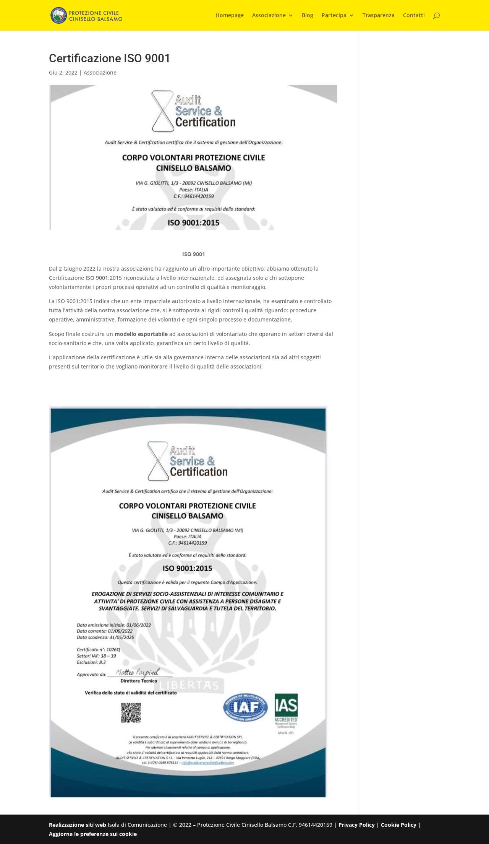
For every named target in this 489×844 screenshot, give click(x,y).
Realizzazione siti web (77, 824)
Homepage (229, 16)
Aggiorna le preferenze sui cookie (93, 834)
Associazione (269, 16)
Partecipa (334, 16)
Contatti (414, 16)
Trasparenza (379, 16)
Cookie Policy (398, 824)
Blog (307, 16)
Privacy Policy (356, 824)
